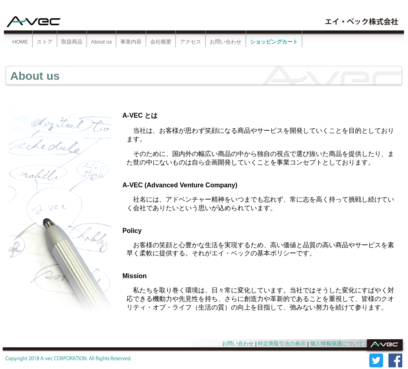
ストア (45, 42)
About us (101, 42)
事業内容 (131, 42)
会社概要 (160, 42)
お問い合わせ (226, 42)
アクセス (190, 42)
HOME (20, 42)
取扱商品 (71, 42)
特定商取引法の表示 (282, 343)
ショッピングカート (274, 42)
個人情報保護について (336, 343)
